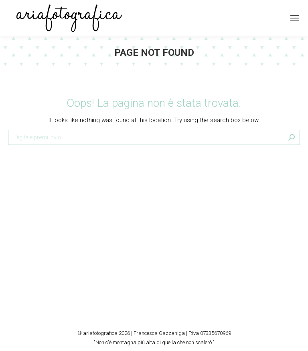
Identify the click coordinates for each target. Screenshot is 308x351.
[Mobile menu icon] (295, 18)
